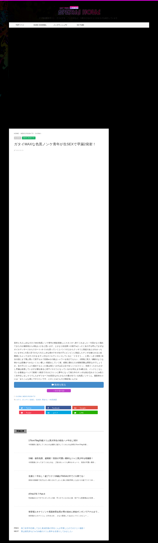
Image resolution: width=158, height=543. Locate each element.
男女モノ (45, 400)
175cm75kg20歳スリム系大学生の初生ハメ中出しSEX (53, 440)
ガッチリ (25, 400)
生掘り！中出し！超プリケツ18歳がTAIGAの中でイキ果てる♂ (57, 476)
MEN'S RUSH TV (29, 396)
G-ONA (19, 396)
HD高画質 (53, 400)
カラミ (18, 400)
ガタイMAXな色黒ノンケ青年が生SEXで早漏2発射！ (55, 144)
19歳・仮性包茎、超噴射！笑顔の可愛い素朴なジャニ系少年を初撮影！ (61, 458)
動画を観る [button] (59, 384)
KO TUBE (80, 25)
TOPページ (20, 25)
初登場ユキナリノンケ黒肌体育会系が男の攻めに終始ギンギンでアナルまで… (64, 512)
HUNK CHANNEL (40, 25)
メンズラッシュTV (60, 25)
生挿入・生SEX (35, 400)
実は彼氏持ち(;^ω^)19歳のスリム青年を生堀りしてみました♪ (47, 531)
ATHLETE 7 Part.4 (37, 494)
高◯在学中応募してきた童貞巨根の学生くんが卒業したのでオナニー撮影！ (53, 528)
